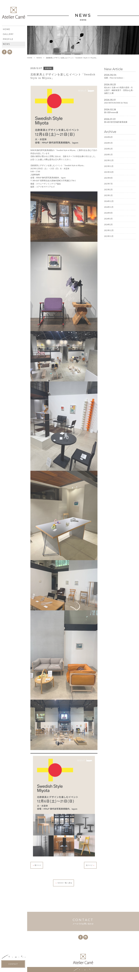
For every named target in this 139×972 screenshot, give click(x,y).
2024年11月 (108, 218)
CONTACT (13, 120)
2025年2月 (108, 200)
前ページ (36, 876)
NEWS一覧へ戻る (63, 894)
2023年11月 (108, 247)
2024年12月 (109, 212)
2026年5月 (108, 154)
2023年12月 (109, 241)
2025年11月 (108, 177)
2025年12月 (109, 171)
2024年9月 (108, 224)
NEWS (39, 58)
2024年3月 (108, 229)
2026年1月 (108, 165)
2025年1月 (108, 206)
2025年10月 (109, 183)
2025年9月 (108, 189)
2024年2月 (108, 235)
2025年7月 (108, 195)
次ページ (90, 876)
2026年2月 (108, 160)
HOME (29, 58)
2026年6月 (108, 148)
